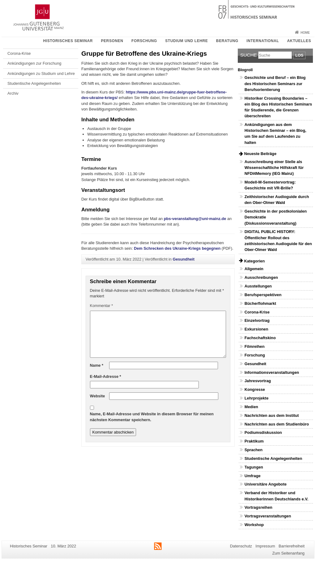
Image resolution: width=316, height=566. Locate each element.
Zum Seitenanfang (288, 553)
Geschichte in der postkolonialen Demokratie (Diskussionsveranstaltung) (276, 217)
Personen (112, 41)
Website (97, 396)
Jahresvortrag (258, 380)
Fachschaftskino (260, 337)
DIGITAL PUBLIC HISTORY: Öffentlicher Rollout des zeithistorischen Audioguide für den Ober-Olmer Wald (278, 240)
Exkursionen (256, 329)
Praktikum (254, 441)
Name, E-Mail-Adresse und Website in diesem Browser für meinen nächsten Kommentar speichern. (152, 417)
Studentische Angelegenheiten (34, 83)
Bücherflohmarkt (260, 303)
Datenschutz (241, 546)
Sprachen (254, 449)
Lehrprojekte (257, 398)
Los (299, 55)
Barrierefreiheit (292, 546)
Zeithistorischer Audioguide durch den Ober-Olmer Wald (277, 199)
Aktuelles (299, 41)
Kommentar (101, 305)
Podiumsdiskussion (263, 432)
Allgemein (254, 268)
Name (96, 365)
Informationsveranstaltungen (272, 372)
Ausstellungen (258, 286)
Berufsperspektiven (263, 294)
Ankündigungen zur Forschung (34, 63)
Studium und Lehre (186, 41)
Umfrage (253, 475)
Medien (251, 406)
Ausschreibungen (261, 277)
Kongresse (255, 389)
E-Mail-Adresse (105, 376)
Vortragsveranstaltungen (268, 516)
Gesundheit (183, 259)
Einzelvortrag (257, 320)
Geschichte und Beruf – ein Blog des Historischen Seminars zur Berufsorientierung (275, 83)
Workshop (254, 524)
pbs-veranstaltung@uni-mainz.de (195, 218)
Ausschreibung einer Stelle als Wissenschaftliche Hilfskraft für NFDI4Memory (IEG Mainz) (274, 167)
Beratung (227, 41)
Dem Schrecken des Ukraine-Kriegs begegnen (177, 248)
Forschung (144, 41)
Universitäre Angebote (266, 484)
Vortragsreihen (258, 507)
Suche (248, 55)
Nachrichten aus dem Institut (272, 415)
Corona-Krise (19, 53)
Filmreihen (255, 346)
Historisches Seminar (67, 41)
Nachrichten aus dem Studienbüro (277, 424)
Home (305, 32)
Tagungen (254, 467)
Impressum (265, 546)
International (262, 41)
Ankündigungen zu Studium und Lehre (41, 73)
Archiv (13, 93)
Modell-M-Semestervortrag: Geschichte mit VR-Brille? (270, 185)
